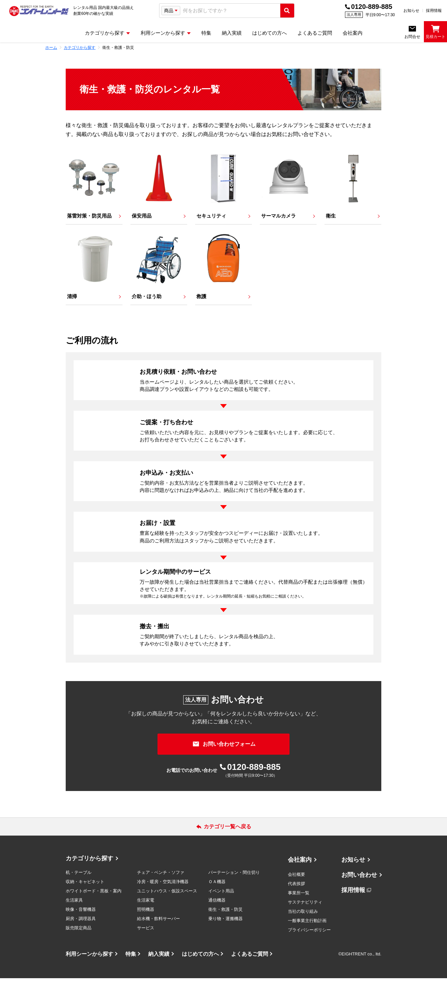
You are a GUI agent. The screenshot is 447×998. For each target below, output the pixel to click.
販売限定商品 (78, 947)
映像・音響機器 (81, 929)
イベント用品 (221, 910)
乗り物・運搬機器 (225, 938)
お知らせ (411, 10)
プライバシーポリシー (309, 949)
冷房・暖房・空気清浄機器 (163, 901)
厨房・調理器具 (81, 938)
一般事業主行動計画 (307, 940)
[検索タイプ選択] (170, 10)
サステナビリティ (305, 921)
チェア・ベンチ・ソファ (160, 892)
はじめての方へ (200, 974)
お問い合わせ (359, 894)
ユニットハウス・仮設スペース (167, 910)
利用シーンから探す (89, 974)
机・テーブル (78, 892)
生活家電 (145, 919)
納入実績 (158, 974)
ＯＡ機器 (216, 901)
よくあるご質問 (249, 974)
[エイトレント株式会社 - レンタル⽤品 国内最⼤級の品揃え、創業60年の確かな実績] (39, 11)
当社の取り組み (303, 931)
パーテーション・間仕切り (234, 892)
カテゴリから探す (89, 878)
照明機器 (145, 929)
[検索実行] (287, 10)
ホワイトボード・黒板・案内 (93, 910)
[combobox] (230, 10)
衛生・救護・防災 (225, 929)
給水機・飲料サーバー (158, 938)
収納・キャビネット (85, 901)
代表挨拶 (296, 903)
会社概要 (296, 894)
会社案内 (300, 879)
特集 (130, 974)
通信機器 (216, 919)
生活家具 (74, 919)
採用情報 (434, 10)
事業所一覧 (298, 912)
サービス (145, 947)
